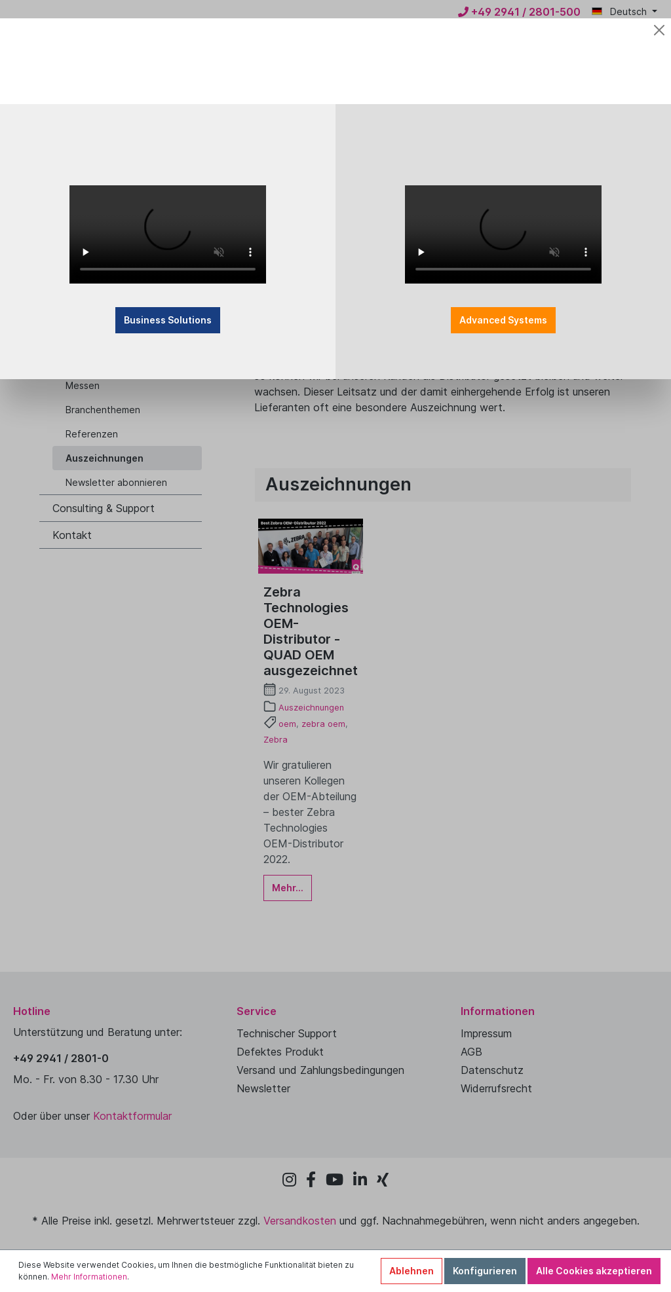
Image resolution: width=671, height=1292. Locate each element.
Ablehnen (411, 1270)
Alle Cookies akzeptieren (594, 1270)
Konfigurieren (485, 1270)
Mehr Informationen (89, 1277)
